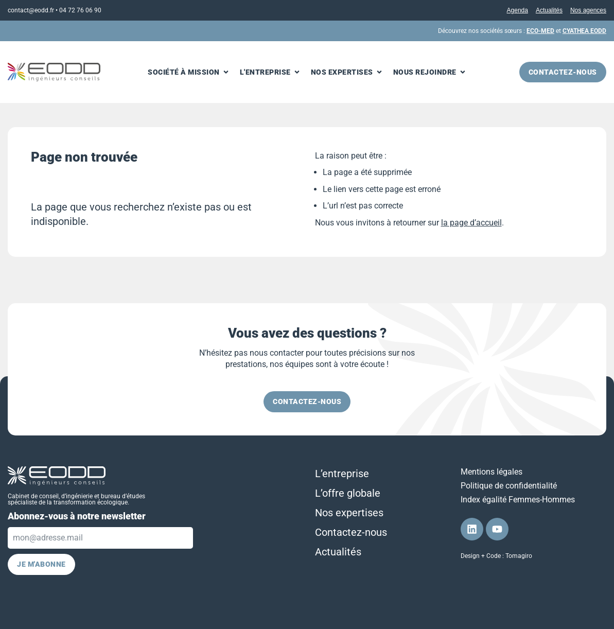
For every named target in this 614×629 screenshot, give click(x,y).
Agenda (517, 10)
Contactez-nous (351, 532)
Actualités (549, 10)
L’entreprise (342, 473)
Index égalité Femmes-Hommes (518, 499)
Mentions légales (491, 472)
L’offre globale (347, 493)
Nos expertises (349, 512)
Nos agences (588, 10)
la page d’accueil (471, 223)
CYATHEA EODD (584, 30)
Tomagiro (518, 556)
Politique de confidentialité (509, 486)
